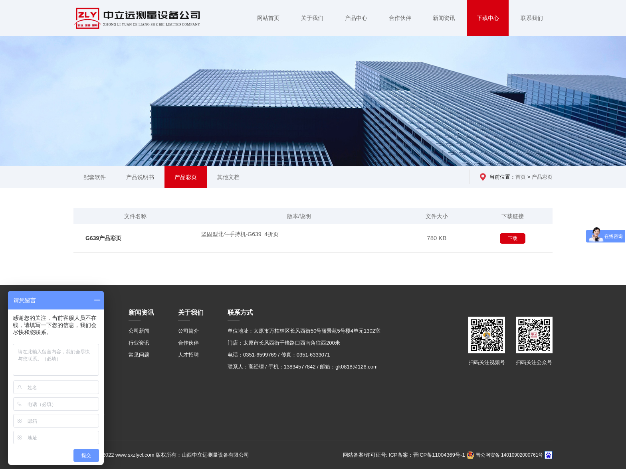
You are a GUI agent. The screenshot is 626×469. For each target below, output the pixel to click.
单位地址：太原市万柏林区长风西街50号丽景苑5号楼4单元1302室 (304, 331)
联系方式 (240, 312)
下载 (512, 238)
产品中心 (356, 18)
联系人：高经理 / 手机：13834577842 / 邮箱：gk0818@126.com (303, 367)
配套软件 (94, 177)
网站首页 (268, 18)
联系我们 (532, 18)
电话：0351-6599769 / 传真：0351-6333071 (279, 355)
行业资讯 (139, 343)
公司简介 (188, 331)
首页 (520, 177)
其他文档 (228, 177)
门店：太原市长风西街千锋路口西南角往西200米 (284, 343)
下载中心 (488, 18)
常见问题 (139, 355)
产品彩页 (185, 177)
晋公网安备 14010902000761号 (504, 455)
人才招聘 (188, 355)
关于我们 (312, 18)
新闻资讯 (444, 18)
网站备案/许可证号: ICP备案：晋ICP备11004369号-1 (404, 455)
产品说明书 (140, 177)
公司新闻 (139, 331)
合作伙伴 (400, 18)
